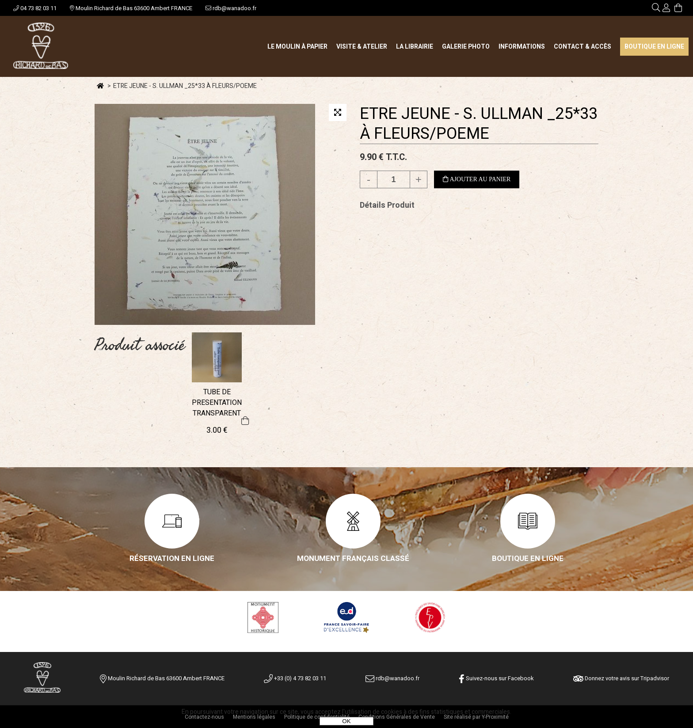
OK (346, 721)
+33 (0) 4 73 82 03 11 (295, 678)
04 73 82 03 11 (35, 8)
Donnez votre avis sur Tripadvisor (621, 678)
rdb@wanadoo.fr (231, 8)
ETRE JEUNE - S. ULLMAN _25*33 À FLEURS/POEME (479, 123)
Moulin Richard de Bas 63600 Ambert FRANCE (131, 8)
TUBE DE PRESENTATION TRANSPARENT (217, 403)
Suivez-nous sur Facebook (496, 678)
